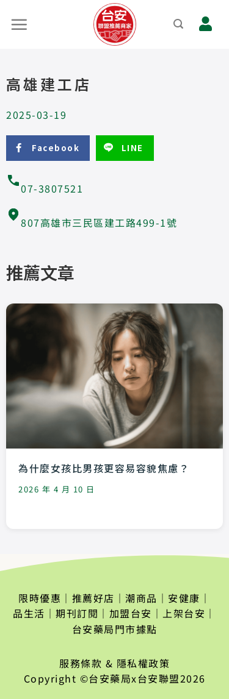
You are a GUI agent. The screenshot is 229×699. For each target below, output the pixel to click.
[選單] (19, 24)
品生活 (29, 613)
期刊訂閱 (77, 613)
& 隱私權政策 (138, 663)
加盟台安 (130, 613)
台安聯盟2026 (171, 678)
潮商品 (141, 598)
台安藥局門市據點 (115, 629)
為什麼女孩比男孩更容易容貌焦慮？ (103, 468)
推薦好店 (93, 598)
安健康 (184, 598)
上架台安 (183, 613)
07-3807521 (44, 188)
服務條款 (80, 663)
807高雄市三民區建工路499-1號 (91, 222)
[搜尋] (178, 24)
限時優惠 (39, 598)
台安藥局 (110, 678)
